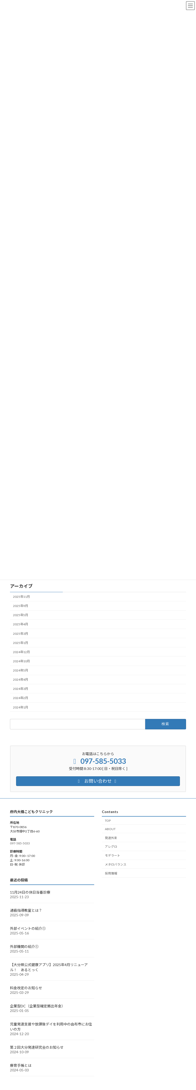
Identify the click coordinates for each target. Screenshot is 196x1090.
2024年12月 (21, 652)
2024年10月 (21, 661)
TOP (108, 820)
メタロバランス (115, 864)
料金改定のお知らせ (26, 988)
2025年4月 (20, 624)
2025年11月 (21, 597)
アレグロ (111, 847)
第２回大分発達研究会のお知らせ (37, 1047)
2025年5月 (20, 615)
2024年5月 (20, 670)
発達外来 (111, 838)
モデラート (112, 856)
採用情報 (111, 873)
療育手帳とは (20, 1065)
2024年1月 (20, 707)
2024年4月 (20, 679)
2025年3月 (20, 634)
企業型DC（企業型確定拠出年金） (37, 1006)
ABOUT (110, 829)
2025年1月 (20, 643)
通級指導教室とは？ (26, 910)
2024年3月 (20, 689)
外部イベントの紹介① (28, 928)
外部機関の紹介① (24, 946)
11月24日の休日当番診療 (30, 892)
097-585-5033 (20, 843)
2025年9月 (20, 606)
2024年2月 (20, 698)
